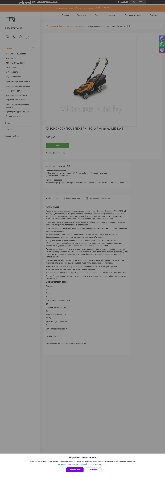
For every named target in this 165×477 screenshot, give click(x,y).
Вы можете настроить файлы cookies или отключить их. (81, 464)
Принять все (74, 470)
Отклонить (93, 470)
